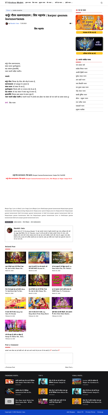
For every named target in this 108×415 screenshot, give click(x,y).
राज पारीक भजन (81, 102)
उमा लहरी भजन (80, 80)
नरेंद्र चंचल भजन (81, 91)
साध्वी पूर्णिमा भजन (81, 95)
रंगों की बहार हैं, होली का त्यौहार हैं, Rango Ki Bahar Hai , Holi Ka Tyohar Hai (14, 336)
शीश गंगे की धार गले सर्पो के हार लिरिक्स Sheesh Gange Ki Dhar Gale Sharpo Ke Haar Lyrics (58, 382)
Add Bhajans (71, 412)
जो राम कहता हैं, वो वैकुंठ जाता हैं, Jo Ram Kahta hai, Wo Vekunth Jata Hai (62, 268)
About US (80, 412)
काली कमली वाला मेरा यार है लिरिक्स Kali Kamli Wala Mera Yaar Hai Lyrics (25, 382)
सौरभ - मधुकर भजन (82, 98)
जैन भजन (49, 3)
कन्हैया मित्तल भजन (81, 69)
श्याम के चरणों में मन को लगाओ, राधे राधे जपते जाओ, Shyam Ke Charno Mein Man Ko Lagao (38, 268)
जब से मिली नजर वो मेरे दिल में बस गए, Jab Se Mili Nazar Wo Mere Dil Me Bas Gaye (38, 290)
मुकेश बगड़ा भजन (81, 76)
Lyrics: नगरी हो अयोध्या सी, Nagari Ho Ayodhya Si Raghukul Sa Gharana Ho (91, 382)
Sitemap (100, 412)
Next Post (68, 367)
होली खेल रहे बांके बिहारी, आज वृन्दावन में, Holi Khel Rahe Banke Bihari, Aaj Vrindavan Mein (62, 313)
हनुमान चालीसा (80, 110)
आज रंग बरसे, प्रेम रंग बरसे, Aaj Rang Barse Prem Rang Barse (39, 313)
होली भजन (68, 3)
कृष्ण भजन (28, 3)
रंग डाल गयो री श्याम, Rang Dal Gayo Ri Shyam (14, 313)
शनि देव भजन (58, 3)
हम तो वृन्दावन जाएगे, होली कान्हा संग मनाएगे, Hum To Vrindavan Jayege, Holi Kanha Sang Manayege (61, 290)
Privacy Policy (90, 412)
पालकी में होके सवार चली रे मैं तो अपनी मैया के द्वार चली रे (57, 401)
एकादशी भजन (80, 106)
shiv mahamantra (35, 222)
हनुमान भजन (42, 3)
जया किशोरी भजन (81, 84)
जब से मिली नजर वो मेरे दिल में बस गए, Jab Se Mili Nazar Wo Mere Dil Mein (14, 268)
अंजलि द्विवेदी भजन (81, 72)
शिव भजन (34, 3)
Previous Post (10, 367)
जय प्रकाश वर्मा (80, 65)
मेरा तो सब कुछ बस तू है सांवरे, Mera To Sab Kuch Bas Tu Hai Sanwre (15, 290)
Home (8, 10)
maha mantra (17, 10)
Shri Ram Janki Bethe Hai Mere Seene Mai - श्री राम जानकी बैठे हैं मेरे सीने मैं (25, 401)
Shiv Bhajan (26, 222)
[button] (101, 2)
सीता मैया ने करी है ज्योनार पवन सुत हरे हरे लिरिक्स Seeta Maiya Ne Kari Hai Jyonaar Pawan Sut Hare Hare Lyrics (58, 392)
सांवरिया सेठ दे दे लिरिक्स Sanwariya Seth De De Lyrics (23, 392)
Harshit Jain (19, 228)
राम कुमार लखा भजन (82, 87)
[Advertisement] (39, 47)
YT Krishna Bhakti (14, 2)
